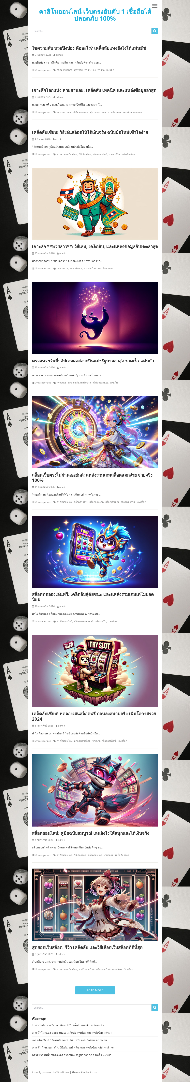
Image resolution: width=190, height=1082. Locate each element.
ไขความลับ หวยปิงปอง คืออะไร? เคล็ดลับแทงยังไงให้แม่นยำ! (89, 48)
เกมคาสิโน (114, 154)
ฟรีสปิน (96, 741)
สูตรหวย (78, 70)
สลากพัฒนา (76, 268)
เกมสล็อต (141, 502)
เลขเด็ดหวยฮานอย (132, 112)
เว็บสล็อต (128, 969)
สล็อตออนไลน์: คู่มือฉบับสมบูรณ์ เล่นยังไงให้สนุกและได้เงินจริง (90, 833)
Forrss (93, 1072)
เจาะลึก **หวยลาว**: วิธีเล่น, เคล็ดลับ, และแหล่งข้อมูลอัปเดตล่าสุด (95, 246)
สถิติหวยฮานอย (64, 70)
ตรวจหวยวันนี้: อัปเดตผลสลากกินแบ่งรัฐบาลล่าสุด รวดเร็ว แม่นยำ (93, 361)
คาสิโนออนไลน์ (64, 502)
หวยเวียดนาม (115, 112)
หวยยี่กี (101, 70)
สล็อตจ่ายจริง (81, 502)
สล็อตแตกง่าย (128, 502)
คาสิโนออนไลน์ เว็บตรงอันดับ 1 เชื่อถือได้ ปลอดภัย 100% (95, 15)
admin (59, 54)
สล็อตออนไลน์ (100, 154)
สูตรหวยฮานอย (98, 112)
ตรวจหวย (61, 382)
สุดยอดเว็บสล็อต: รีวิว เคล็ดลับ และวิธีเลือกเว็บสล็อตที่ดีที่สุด (87, 947)
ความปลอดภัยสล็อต (67, 154)
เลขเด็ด (110, 70)
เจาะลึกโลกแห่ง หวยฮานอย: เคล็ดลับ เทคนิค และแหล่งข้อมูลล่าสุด (94, 90)
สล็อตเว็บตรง (112, 502)
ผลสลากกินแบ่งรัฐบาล (79, 382)
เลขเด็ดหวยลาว (106, 268)
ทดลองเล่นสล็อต (82, 741)
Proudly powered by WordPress (50, 1072)
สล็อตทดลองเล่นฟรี (84, 621)
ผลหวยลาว (62, 268)
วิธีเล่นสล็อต (85, 154)
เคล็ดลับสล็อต (129, 154)
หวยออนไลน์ (90, 268)
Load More (95, 990)
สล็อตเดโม (100, 621)
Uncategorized (43, 70)
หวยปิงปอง (90, 70)
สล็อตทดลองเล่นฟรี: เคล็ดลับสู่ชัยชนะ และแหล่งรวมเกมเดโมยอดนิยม (93, 596)
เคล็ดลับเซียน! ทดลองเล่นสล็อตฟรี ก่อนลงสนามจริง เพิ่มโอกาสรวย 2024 (94, 716)
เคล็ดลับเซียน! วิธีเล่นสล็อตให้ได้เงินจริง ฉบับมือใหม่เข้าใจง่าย (90, 132)
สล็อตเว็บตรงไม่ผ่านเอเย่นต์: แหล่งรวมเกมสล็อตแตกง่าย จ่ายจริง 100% (92, 477)
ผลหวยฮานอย (64, 112)
